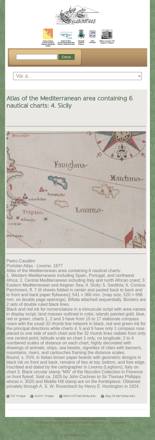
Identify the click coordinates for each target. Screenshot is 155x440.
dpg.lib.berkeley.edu (118, 396)
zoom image (42, 396)
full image (16, 396)
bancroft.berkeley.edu (77, 396)
